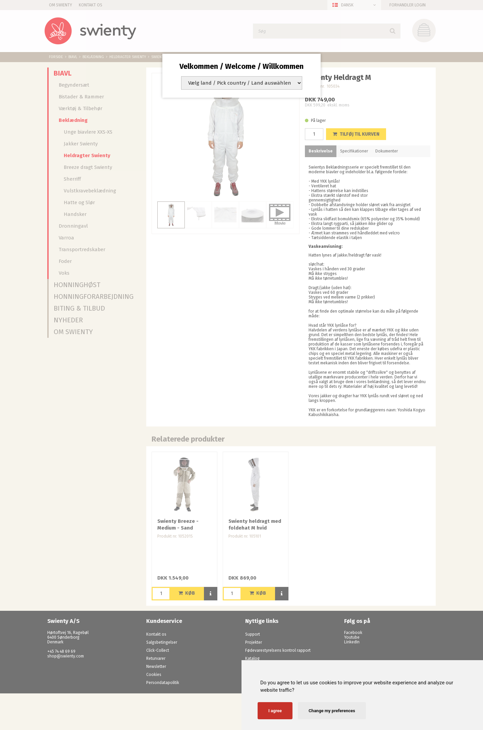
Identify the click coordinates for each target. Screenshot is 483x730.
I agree (275, 710)
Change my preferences (332, 710)
